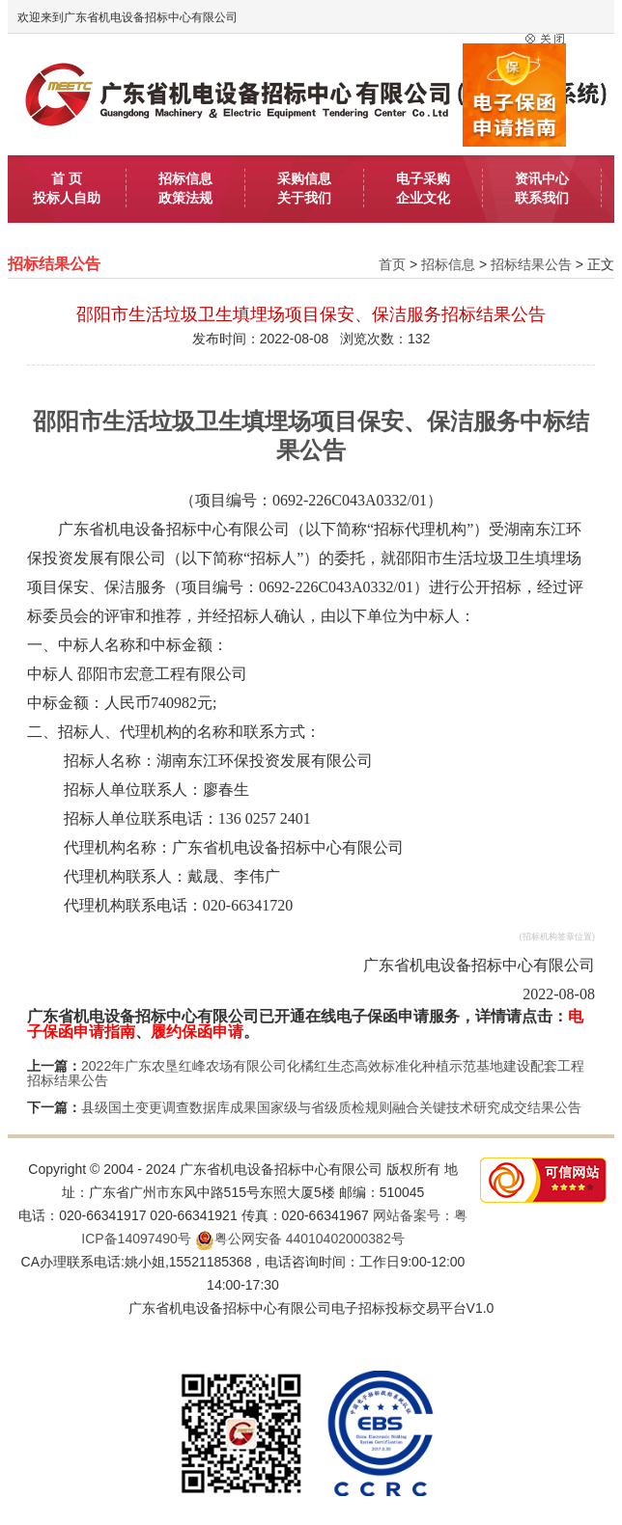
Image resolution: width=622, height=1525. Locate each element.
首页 (392, 264)
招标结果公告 (531, 264)
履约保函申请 (197, 1031)
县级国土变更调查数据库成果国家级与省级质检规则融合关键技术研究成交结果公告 (331, 1107)
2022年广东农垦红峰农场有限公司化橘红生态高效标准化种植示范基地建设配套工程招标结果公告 (305, 1073)
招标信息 (448, 264)
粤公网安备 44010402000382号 (300, 1238)
